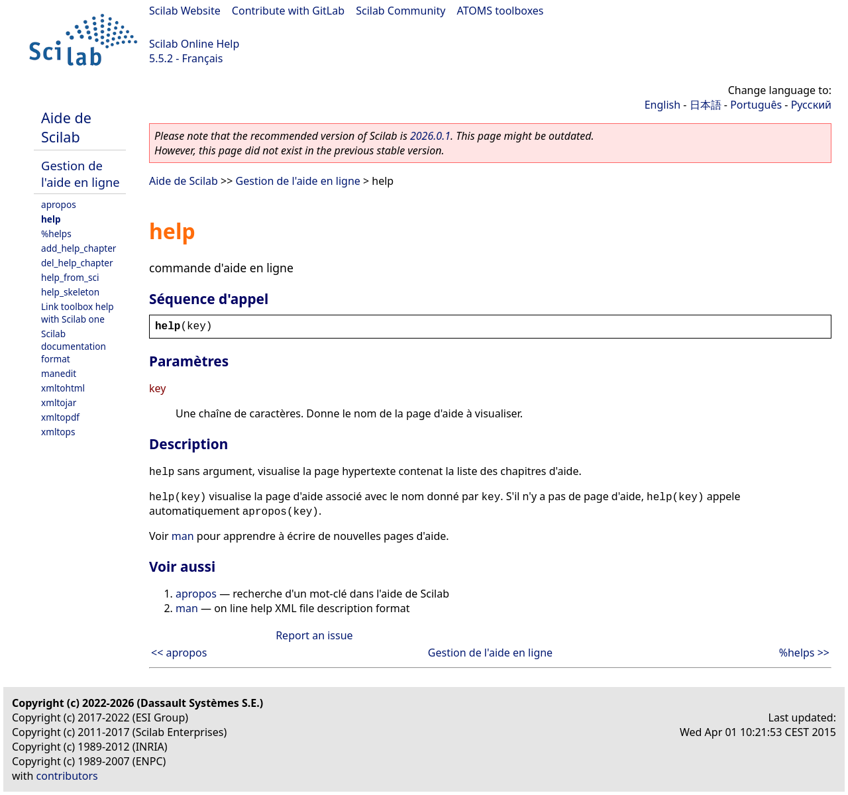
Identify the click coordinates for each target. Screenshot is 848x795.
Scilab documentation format (73, 346)
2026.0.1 (430, 136)
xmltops (58, 431)
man (183, 536)
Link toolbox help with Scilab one (77, 312)
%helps (56, 233)
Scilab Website (185, 10)
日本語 (705, 104)
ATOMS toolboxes (500, 10)
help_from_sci (70, 277)
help (51, 219)
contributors (67, 775)
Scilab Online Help (194, 43)
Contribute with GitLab (288, 10)
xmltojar (58, 402)
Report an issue (314, 635)
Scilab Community (400, 10)
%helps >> (804, 652)
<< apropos (179, 652)
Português (756, 104)
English (662, 104)
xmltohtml (63, 388)
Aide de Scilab (66, 127)
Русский (811, 104)
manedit (58, 373)
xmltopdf (60, 417)
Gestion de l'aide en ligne (80, 173)
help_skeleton (70, 292)
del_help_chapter (77, 262)
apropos (58, 204)
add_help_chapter (78, 248)
